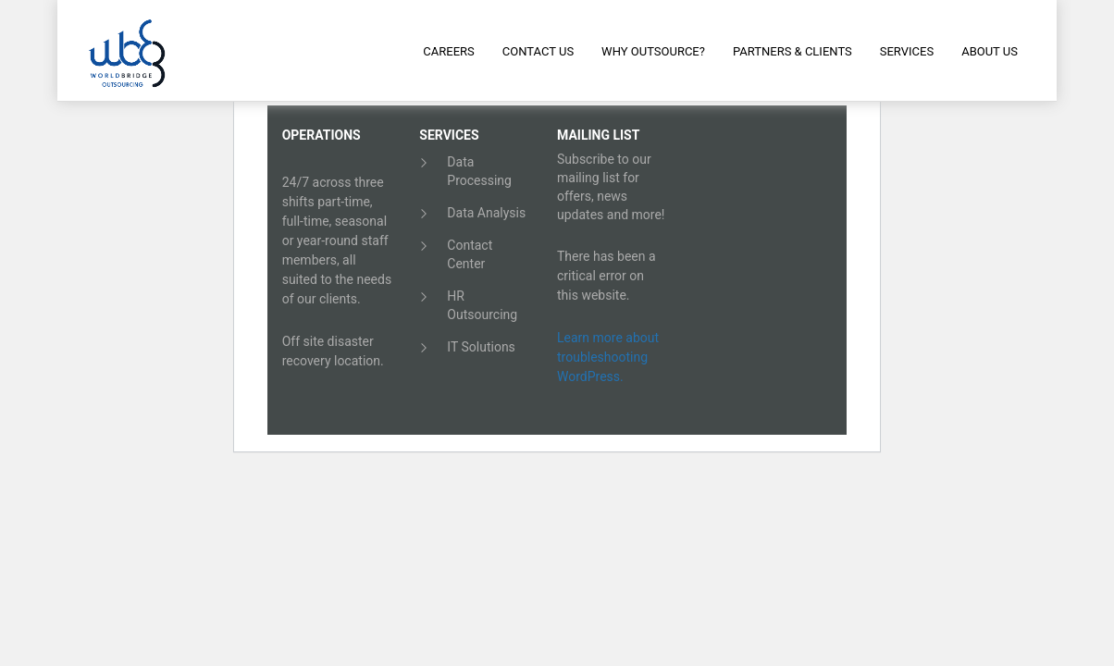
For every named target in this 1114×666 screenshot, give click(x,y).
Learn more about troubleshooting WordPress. (608, 357)
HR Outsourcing (482, 305)
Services (907, 51)
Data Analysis (486, 212)
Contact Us (538, 51)
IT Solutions (481, 346)
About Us (989, 51)
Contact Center (469, 254)
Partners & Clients (792, 51)
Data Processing (479, 171)
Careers (448, 51)
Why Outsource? (653, 51)
